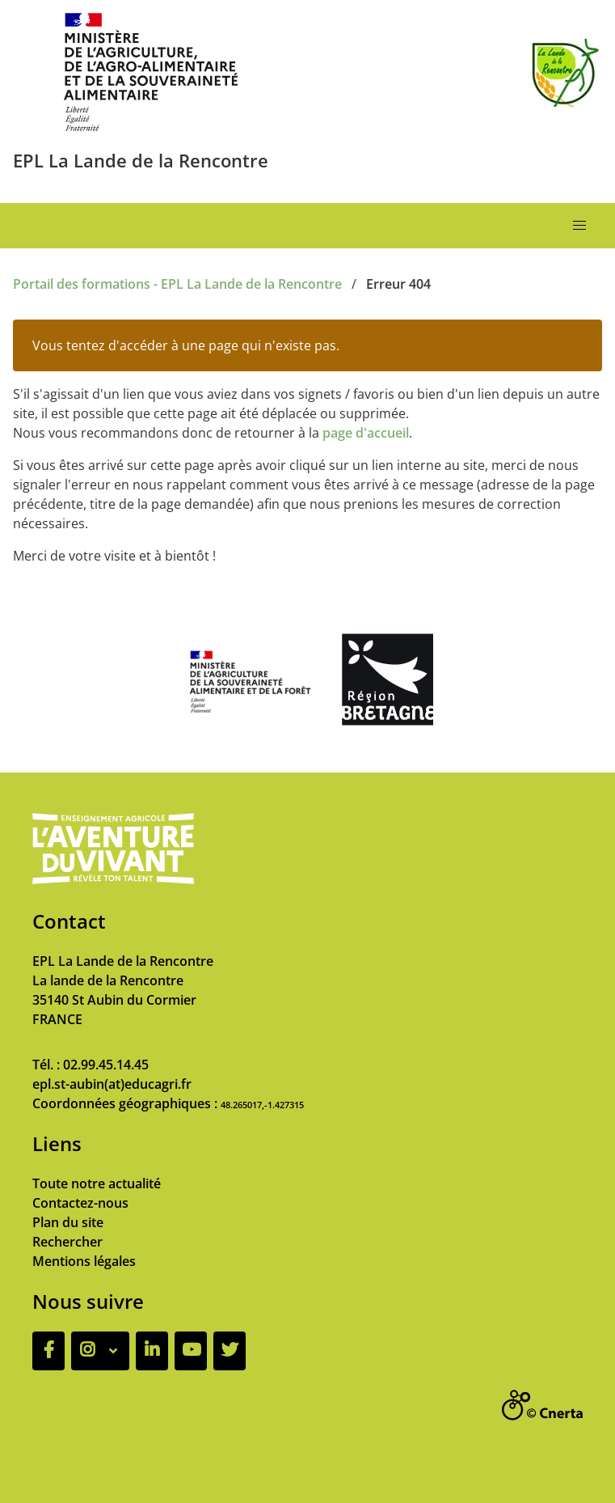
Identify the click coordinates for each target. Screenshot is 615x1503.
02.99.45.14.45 (106, 1064)
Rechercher (67, 1242)
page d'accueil (365, 433)
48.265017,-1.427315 (262, 1105)
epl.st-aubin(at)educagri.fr (112, 1084)
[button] (579, 225)
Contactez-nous (80, 1203)
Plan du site (67, 1222)
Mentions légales (84, 1261)
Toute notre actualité (96, 1183)
